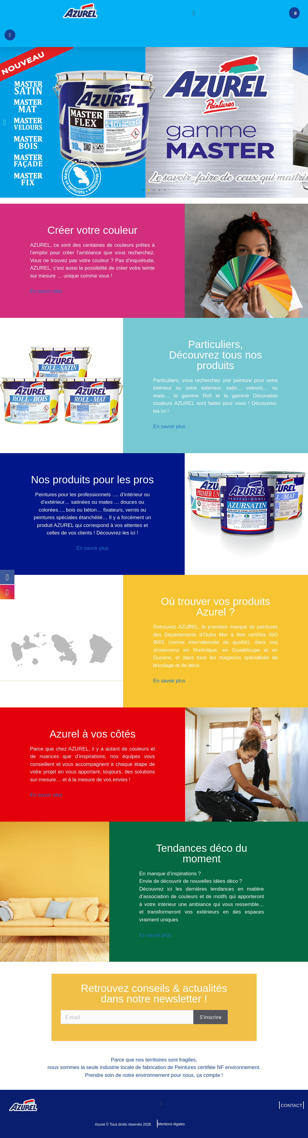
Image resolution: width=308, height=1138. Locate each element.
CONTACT (291, 1105)
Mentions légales (171, 1124)
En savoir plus (46, 291)
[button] (193, 13)
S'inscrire (210, 1017)
